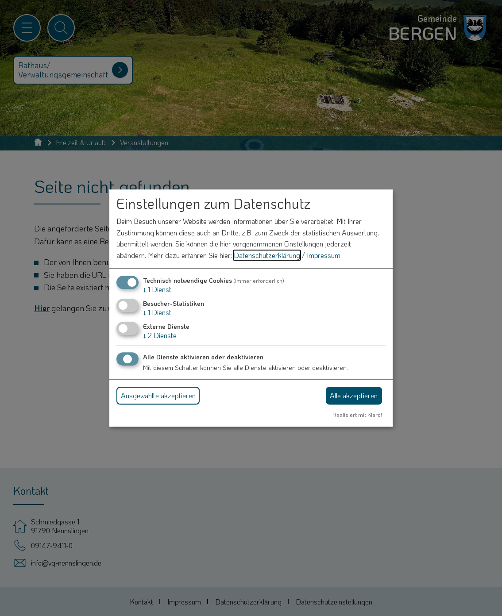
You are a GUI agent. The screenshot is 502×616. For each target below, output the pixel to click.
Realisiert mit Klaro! (357, 414)
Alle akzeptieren (354, 395)
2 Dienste (160, 335)
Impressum (323, 255)
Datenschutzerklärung (267, 255)
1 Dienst (157, 289)
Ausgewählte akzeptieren (158, 395)
